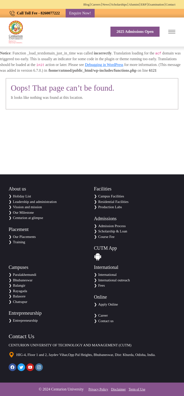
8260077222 (50, 13)
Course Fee (106, 237)
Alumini (134, 4)
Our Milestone (23, 212)
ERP (143, 4)
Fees (101, 285)
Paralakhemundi (24, 275)
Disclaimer (118, 389)
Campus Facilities (111, 196)
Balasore (19, 296)
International (107, 275)
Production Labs (110, 207)
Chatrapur (20, 302)
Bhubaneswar (23, 280)
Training (19, 242)
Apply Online (108, 304)
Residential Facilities (113, 202)
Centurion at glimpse (28, 218)
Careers (96, 4)
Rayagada (20, 291)
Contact (170, 4)
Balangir (19, 285)
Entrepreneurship (25, 320)
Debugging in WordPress (104, 65)
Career (103, 315)
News (105, 4)
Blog (86, 4)
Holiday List (22, 196)
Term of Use (137, 389)
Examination (156, 4)
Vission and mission (27, 207)
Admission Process (112, 226)
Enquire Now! (80, 13)
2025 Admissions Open (135, 32)
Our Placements (24, 237)
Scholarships (119, 4)
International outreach (114, 280)
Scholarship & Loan (112, 231)
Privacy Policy (98, 389)
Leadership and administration (35, 202)
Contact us (106, 321)
